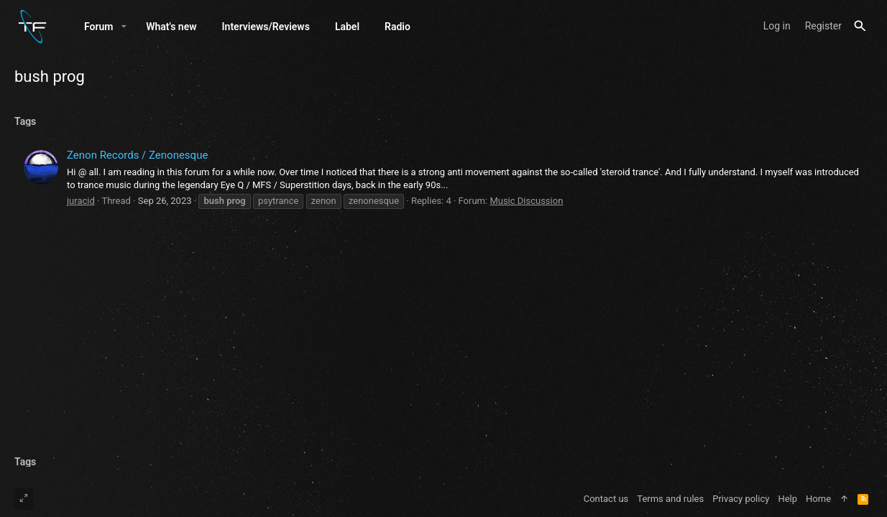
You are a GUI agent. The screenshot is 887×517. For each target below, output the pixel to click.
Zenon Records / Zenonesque (137, 155)
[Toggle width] (23, 499)
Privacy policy (740, 498)
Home (818, 498)
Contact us (606, 498)
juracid (81, 200)
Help (787, 498)
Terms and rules (670, 498)
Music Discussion (526, 200)
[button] (124, 26)
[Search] (860, 26)
